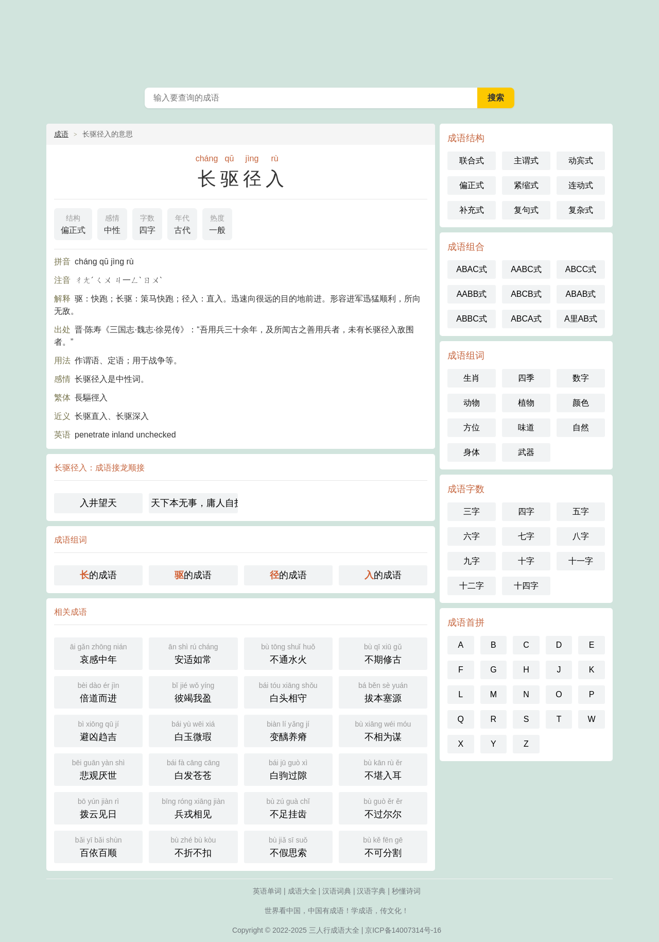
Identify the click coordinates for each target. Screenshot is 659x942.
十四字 (526, 585)
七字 (526, 536)
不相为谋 (383, 730)
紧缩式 (526, 185)
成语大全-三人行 (329, 41)
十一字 (580, 561)
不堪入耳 (383, 768)
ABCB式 (526, 294)
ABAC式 (471, 269)
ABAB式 (581, 294)
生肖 (471, 378)
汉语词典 (336, 891)
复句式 (526, 210)
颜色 (581, 402)
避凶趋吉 (98, 730)
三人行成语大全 (334, 930)
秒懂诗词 (406, 891)
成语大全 (302, 891)
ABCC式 (580, 269)
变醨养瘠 (288, 730)
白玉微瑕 (193, 730)
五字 (581, 511)
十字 (526, 561)
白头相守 (288, 691)
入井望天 (98, 503)
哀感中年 (98, 653)
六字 (471, 536)
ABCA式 (526, 318)
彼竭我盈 (193, 691)
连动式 (580, 185)
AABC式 (526, 269)
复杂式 (580, 210)
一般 (217, 223)
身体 (471, 452)
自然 (581, 427)
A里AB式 (580, 318)
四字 (147, 223)
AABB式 (472, 294)
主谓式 (526, 160)
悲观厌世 (98, 768)
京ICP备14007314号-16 (403, 930)
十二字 (471, 585)
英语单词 (267, 891)
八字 (581, 536)
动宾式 (580, 160)
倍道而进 (98, 691)
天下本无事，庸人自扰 (194, 503)
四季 (526, 378)
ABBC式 (471, 318)
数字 (581, 378)
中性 (112, 223)
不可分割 (383, 846)
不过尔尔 (383, 807)
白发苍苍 (193, 768)
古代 (182, 223)
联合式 (471, 160)
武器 (526, 452)
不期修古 (383, 653)
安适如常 (193, 653)
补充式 (471, 210)
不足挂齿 (288, 807)
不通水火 (288, 653)
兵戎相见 (193, 807)
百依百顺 (98, 846)
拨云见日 (98, 807)
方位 (471, 427)
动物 (471, 402)
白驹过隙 (288, 768)
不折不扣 (193, 846)
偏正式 (73, 223)
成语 (61, 134)
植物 (526, 402)
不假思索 (288, 846)
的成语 (98, 575)
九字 (471, 561)
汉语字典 (371, 891)
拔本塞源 (383, 691)
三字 (471, 511)
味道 (526, 427)
